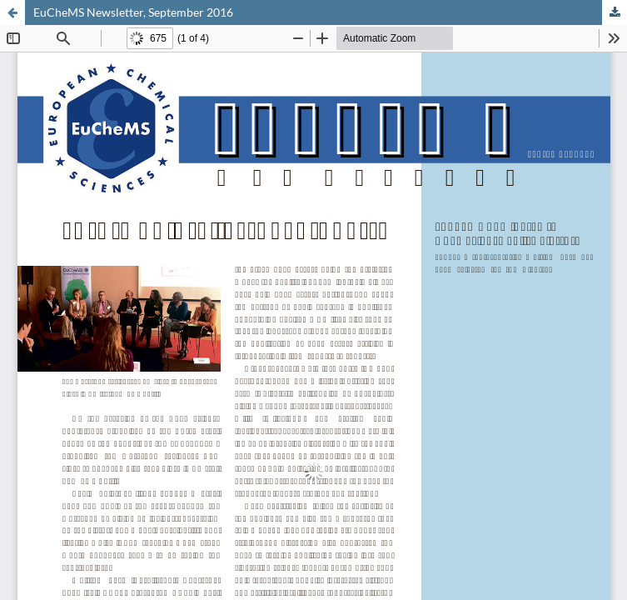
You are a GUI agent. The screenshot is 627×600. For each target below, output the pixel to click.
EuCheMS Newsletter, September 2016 (133, 12)
